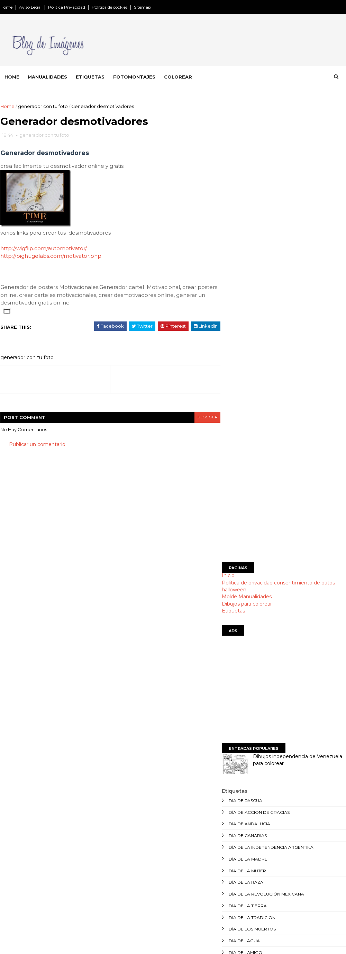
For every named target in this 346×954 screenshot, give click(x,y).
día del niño (243, 635)
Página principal (137, 860)
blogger (191, 418)
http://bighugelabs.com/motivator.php (50, 257)
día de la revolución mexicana (266, 541)
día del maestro (248, 612)
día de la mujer (247, 518)
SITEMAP (129, 915)
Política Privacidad (66, 7)
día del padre (245, 646)
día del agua (244, 588)
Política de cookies (109, 7)
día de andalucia (249, 471)
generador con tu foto (42, 106)
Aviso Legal (30, 7)
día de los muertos (251, 576)
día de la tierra (247, 553)
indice (125, 923)
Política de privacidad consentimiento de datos (278, 230)
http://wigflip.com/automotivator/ (43, 249)
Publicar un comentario (37, 445)
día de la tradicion (251, 564)
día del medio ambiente (256, 623)
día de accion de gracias (258, 459)
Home (6, 7)
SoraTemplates (38, 945)
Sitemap (142, 7)
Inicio (227, 223)
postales (239, 705)
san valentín (243, 729)
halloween (233, 237)
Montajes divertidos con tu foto (156, 882)
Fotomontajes (134, 76)
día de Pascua (245, 448)
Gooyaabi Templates (106, 945)
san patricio (243, 717)
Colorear (178, 76)
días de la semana (250, 658)
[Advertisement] (283, 151)
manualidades (245, 681)
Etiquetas (89, 76)
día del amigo (245, 600)
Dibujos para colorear (246, 251)
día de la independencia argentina (270, 495)
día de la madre (247, 506)
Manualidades (47, 76)
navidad (238, 693)
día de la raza (245, 530)
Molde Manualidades (246, 244)
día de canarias (247, 483)
